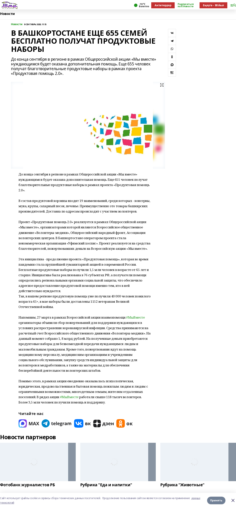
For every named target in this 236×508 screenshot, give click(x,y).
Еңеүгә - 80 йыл (213, 5)
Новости (7, 14)
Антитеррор (163, 5)
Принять (216, 500)
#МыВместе (135, 317)
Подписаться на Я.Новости (186, 5)
